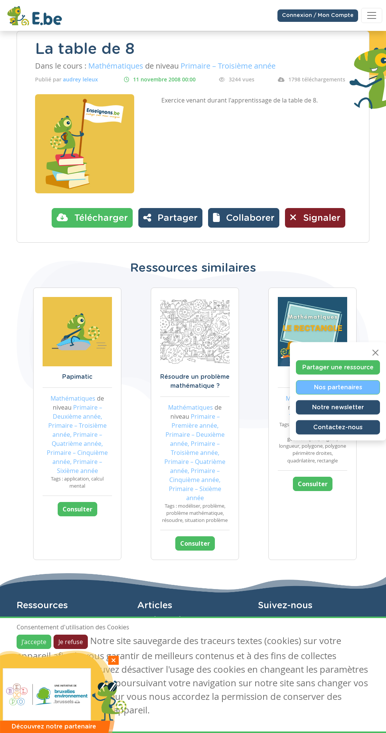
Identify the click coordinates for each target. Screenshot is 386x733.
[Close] (375, 352)
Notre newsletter (338, 407)
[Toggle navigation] (371, 15)
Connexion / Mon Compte (318, 15)
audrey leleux (80, 79)
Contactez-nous (338, 427)
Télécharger (92, 217)
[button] (243, 218)
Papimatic (77, 377)
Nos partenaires (338, 387)
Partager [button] (170, 217)
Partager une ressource (338, 367)
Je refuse (70, 642)
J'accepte (33, 642)
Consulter (77, 509)
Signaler (315, 217)
